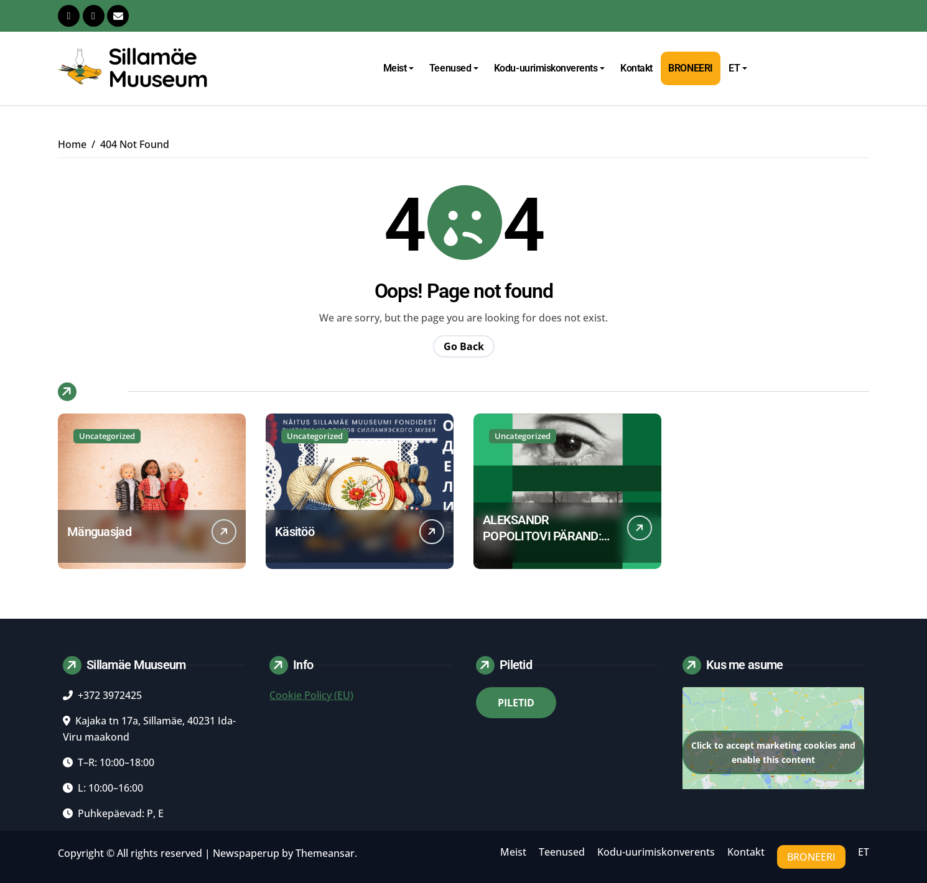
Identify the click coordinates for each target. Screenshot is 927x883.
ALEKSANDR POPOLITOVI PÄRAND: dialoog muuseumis (542, 536)
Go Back (464, 346)
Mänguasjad (99, 531)
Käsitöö (294, 531)
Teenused (453, 68)
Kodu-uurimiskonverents (549, 68)
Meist (398, 68)
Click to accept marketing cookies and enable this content (773, 752)
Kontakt (636, 68)
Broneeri (690, 68)
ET (738, 68)
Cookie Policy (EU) (311, 695)
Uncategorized (107, 435)
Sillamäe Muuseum (157, 67)
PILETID (516, 703)
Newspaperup (246, 853)
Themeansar (325, 853)
